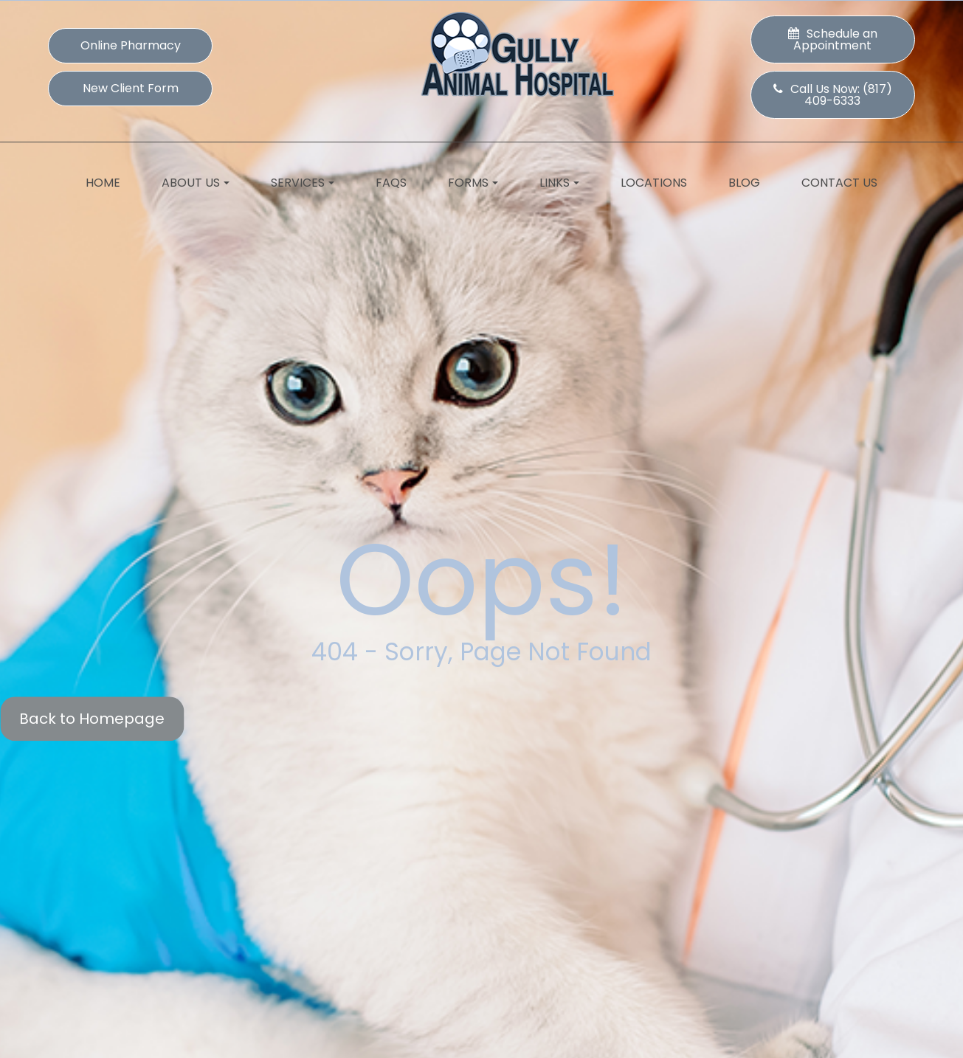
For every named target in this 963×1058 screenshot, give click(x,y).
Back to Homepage (92, 718)
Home (103, 182)
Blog (744, 182)
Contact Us (839, 182)
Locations (654, 182)
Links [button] (559, 182)
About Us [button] (195, 182)
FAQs (391, 182)
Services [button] (302, 182)
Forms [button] (473, 182)
